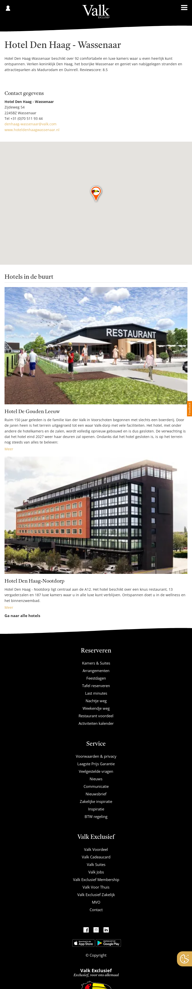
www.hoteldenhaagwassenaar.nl (32, 129)
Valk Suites (96, 864)
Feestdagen (96, 678)
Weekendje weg (96, 708)
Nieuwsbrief (96, 793)
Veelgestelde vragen (96, 771)
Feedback (189, 409)
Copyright (97, 955)
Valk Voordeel (96, 849)
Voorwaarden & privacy (96, 756)
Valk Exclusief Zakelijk (96, 894)
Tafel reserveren (96, 685)
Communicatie (96, 786)
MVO (96, 902)
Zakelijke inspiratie (96, 801)
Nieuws (96, 778)
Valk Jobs (96, 871)
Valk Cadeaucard (96, 856)
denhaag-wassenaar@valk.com (30, 124)
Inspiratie (96, 808)
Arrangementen (96, 670)
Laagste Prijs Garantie (96, 763)
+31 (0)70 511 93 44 (27, 118)
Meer (9, 449)
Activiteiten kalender (96, 723)
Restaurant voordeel (96, 715)
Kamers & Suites (96, 663)
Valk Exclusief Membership (96, 879)
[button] (96, 194)
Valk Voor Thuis (96, 887)
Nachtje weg (96, 700)
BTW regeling (96, 816)
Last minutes (96, 693)
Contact (96, 909)
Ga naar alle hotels (22, 615)
